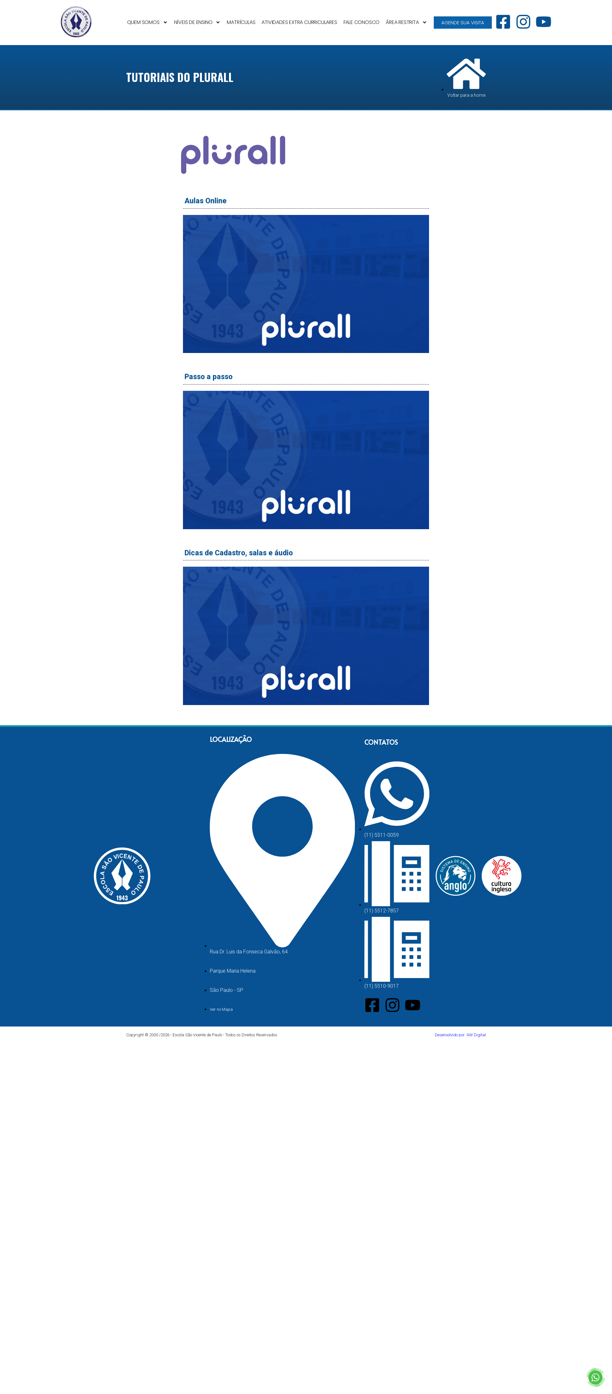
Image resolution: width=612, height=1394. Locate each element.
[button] (306, 284)
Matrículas (241, 22)
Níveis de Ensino (197, 22)
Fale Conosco (362, 22)
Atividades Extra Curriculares (299, 22)
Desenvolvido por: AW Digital (460, 1034)
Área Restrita (406, 22)
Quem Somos (147, 22)
